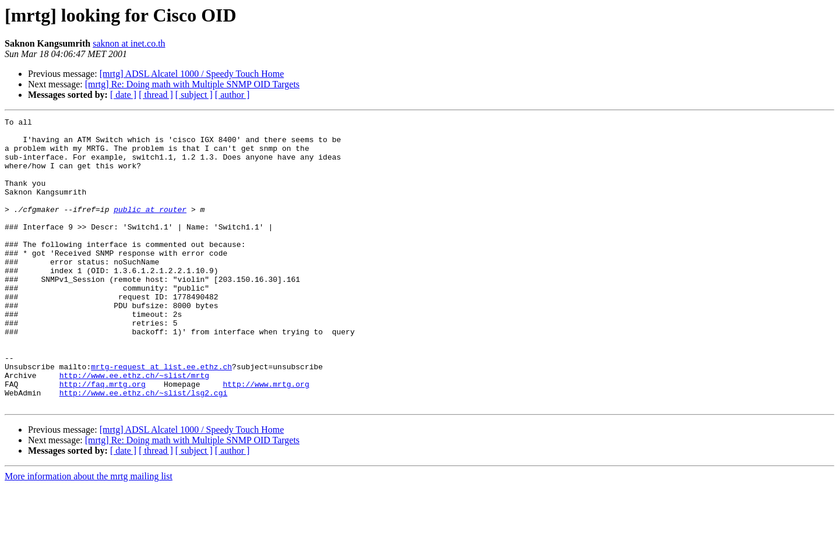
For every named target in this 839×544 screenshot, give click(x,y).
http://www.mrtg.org (266, 438)
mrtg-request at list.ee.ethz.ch (161, 417)
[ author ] (232, 95)
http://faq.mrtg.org (102, 438)
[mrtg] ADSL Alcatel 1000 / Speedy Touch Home (192, 74)
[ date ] (123, 95)
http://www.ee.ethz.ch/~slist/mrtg (134, 427)
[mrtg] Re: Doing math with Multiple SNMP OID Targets (192, 84)
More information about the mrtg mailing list (88, 534)
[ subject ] (194, 95)
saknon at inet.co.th (129, 43)
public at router (150, 228)
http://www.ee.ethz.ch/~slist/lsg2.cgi (143, 448)
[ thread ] (156, 95)
